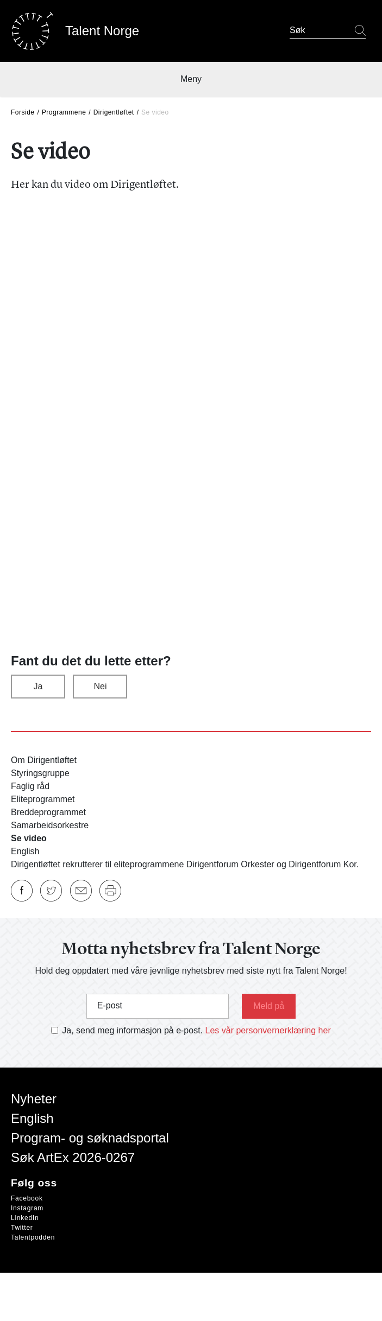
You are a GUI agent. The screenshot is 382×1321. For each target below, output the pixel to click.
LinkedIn (25, 1218)
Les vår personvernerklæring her (268, 1030)
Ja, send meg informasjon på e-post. (132, 1030)
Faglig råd (30, 786)
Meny (191, 79)
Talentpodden (33, 1237)
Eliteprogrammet (42, 799)
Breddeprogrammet (48, 812)
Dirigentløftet (113, 112)
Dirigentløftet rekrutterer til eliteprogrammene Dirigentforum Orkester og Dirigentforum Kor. (185, 864)
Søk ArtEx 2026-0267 (73, 1157)
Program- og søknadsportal (90, 1138)
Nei (100, 686)
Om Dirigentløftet (44, 760)
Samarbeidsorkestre (50, 825)
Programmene (64, 112)
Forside (23, 112)
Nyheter (34, 1098)
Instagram (27, 1208)
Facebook (27, 1198)
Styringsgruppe (40, 773)
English (25, 851)
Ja (38, 686)
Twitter (22, 1227)
